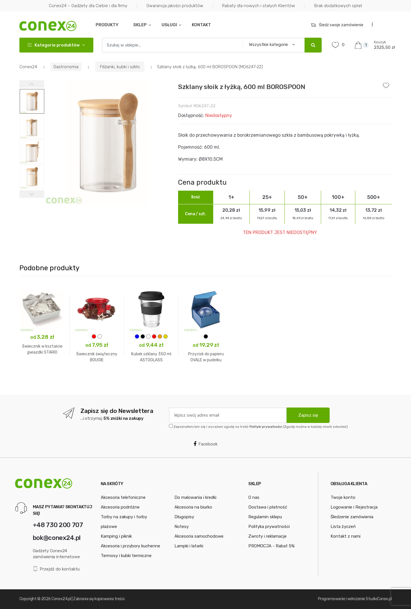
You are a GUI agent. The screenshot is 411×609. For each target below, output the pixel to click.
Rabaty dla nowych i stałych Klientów (258, 5)
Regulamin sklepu (265, 516)
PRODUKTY (107, 24)
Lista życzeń (343, 526)
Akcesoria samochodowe (198, 536)
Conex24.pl (61, 598)
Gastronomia (65, 66)
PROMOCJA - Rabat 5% (271, 545)
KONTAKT (201, 24)
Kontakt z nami (345, 536)
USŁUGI (169, 24)
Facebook (205, 444)
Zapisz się (308, 415)
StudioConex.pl (379, 598)
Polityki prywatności (265, 427)
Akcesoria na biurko (193, 507)
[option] (107, 142)
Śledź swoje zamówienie (337, 25)
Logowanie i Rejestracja (354, 507)
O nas (253, 497)
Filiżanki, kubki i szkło (120, 66)
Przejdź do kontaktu (56, 569)
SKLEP (140, 24)
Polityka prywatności (269, 526)
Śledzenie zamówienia (352, 516)
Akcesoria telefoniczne (123, 497)
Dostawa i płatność (267, 507)
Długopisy (184, 516)
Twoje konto (343, 497)
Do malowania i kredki (195, 497)
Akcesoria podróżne (120, 507)
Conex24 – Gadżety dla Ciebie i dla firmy (88, 5)
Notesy (181, 526)
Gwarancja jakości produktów (174, 5)
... (370, 24)
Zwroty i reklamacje (267, 536)
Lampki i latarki (188, 545)
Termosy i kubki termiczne (126, 555)
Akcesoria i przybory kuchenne (130, 545)
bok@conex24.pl (56, 538)
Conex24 (28, 66)
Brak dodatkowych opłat (338, 5)
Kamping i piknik (116, 536)
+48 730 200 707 (58, 525)
